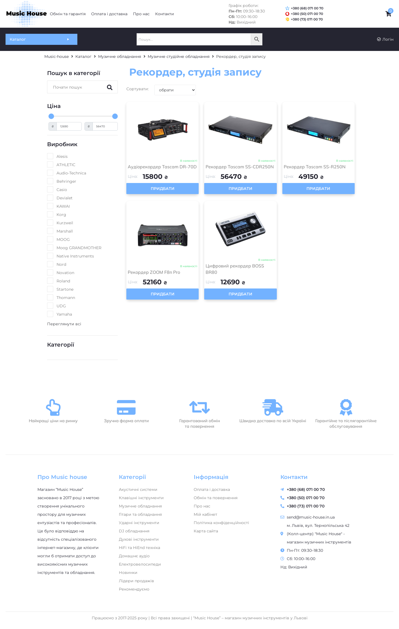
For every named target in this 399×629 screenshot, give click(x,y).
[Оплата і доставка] (109, 14)
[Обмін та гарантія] (67, 14)
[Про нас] (141, 14)
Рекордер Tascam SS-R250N (315, 166)
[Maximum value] (105, 126)
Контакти (294, 477)
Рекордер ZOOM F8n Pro (154, 272)
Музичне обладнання (119, 56)
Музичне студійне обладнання (178, 56)
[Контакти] (164, 14)
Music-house (56, 56)
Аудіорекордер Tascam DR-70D (162, 166)
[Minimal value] (83, 116)
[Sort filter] (175, 90)
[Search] (76, 87)
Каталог (83, 56)
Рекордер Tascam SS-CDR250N (240, 166)
